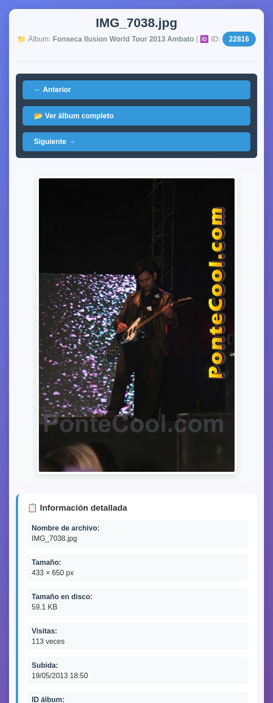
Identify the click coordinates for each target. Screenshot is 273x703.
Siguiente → (54, 141)
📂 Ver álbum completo (73, 116)
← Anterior (52, 89)
